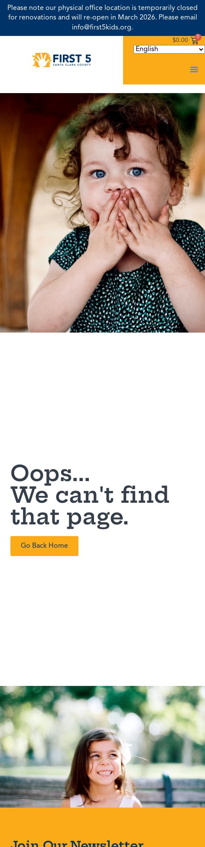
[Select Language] (169, 49)
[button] (194, 69)
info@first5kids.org (101, 27)
